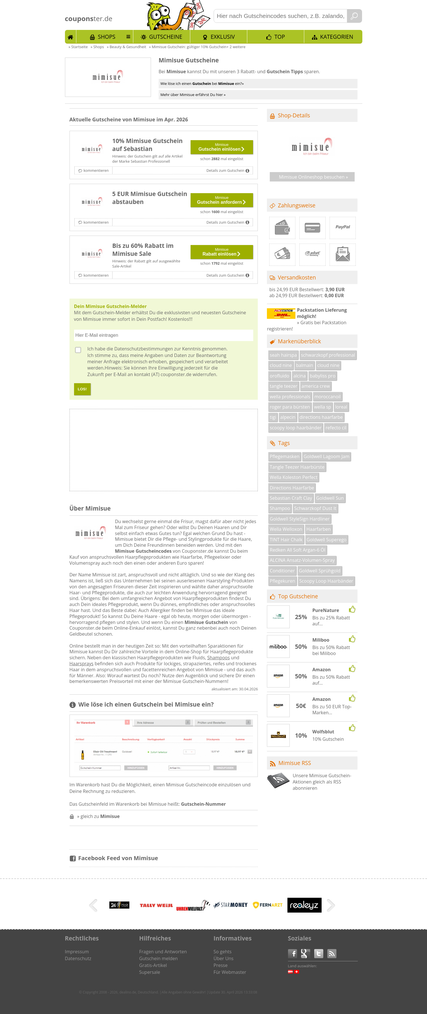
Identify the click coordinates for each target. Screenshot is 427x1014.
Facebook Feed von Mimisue (118, 858)
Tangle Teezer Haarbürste (297, 467)
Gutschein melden (158, 958)
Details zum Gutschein (225, 170)
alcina (299, 376)
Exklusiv (223, 36)
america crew (315, 386)
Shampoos (218, 657)
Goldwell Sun (330, 498)
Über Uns (224, 958)
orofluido (279, 376)
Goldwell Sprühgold (319, 571)
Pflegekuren (282, 581)
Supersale (149, 972)
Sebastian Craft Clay (291, 498)
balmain (304, 365)
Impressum (77, 951)
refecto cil (336, 428)
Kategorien (336, 36)
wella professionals (290, 396)
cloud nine (281, 365)
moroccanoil (327, 396)
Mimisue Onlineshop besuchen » (313, 177)
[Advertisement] (210, 451)
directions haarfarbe (321, 417)
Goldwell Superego (326, 539)
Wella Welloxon (286, 529)
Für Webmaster (230, 972)
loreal (341, 407)
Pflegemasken (284, 456)
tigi (273, 417)
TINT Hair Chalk (286, 539)
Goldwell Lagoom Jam (327, 456)
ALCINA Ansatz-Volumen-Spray (302, 560)
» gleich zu (98, 816)
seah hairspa (283, 355)
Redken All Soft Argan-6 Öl (297, 550)
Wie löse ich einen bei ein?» (202, 83)
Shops (106, 36)
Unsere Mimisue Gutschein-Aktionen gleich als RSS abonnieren (322, 781)
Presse (221, 965)
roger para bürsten (290, 407)
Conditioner (282, 571)
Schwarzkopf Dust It (315, 508)
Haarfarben (319, 529)
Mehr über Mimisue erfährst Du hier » (193, 94)
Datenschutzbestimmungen (143, 349)
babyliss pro (323, 376)
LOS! (82, 389)
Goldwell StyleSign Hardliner (300, 519)
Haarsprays (82, 663)
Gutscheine (165, 36)
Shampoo (280, 508)
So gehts (223, 951)
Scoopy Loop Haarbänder (326, 581)
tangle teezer (283, 386)
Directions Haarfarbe (292, 488)
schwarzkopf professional (328, 355)
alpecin (287, 417)
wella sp (322, 407)
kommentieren (96, 170)
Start (70, 36)
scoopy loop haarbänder (296, 428)
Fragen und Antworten (163, 951)
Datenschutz (78, 958)
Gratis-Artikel (153, 965)
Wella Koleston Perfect (293, 477)
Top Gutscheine (298, 596)
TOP (279, 36)
